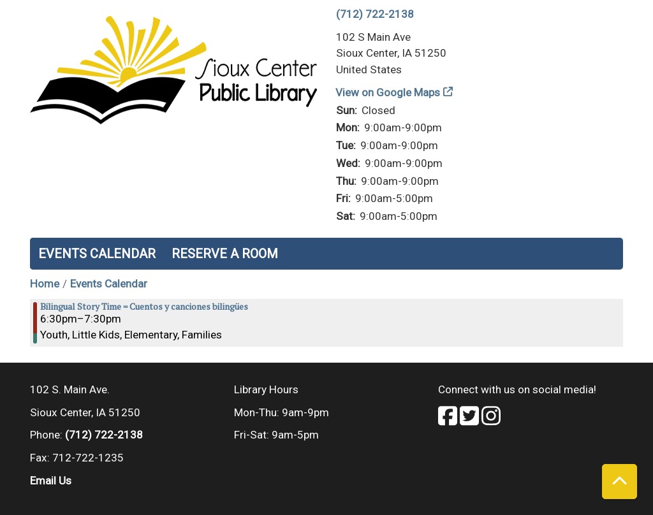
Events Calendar (97, 253)
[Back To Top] (619, 481)
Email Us (50, 480)
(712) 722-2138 (375, 14)
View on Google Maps (388, 92)
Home (44, 283)
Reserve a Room (225, 253)
